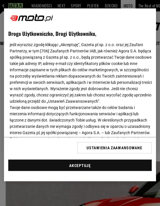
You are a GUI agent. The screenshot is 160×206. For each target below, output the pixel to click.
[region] (80, 95)
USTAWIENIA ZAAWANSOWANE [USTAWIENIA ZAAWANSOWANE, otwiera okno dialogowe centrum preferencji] (114, 147)
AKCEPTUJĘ (80, 165)
